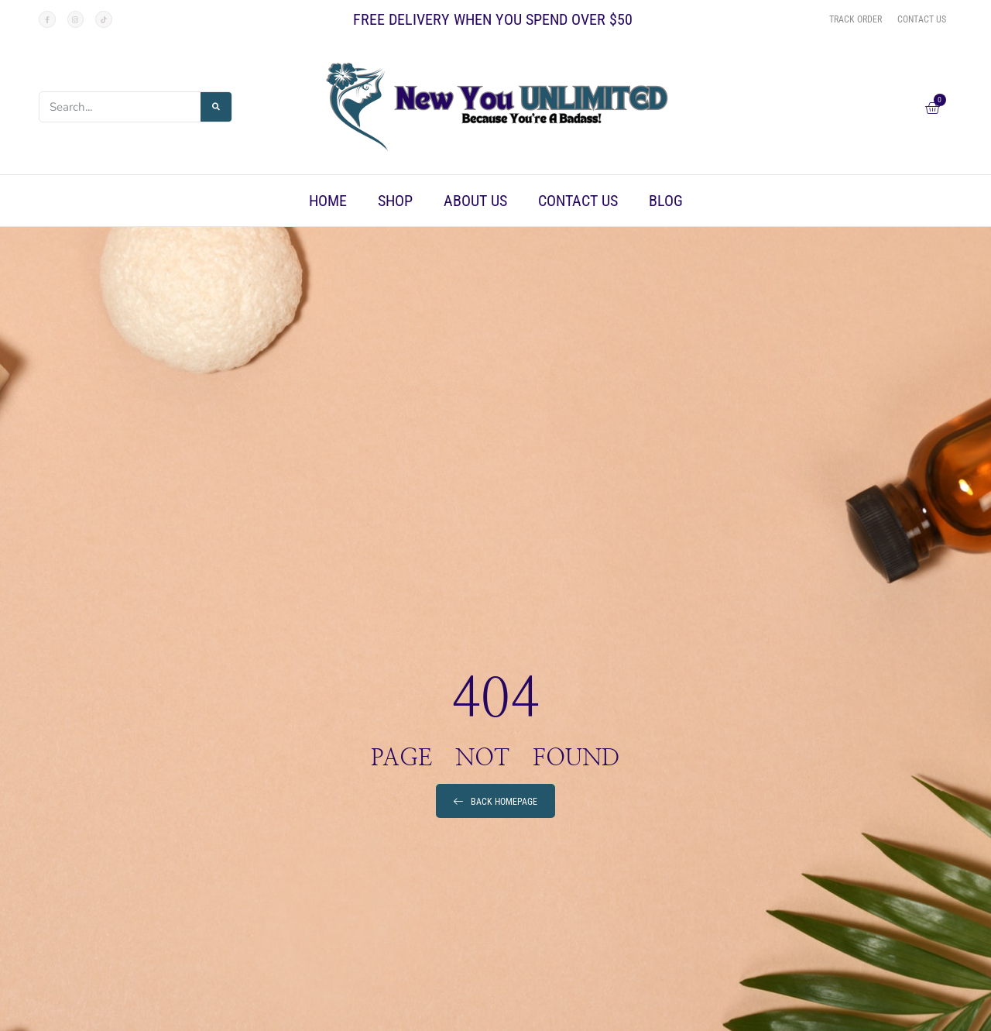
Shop (395, 200)
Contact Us (578, 200)
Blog (666, 200)
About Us (475, 200)
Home (328, 200)
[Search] (216, 107)
